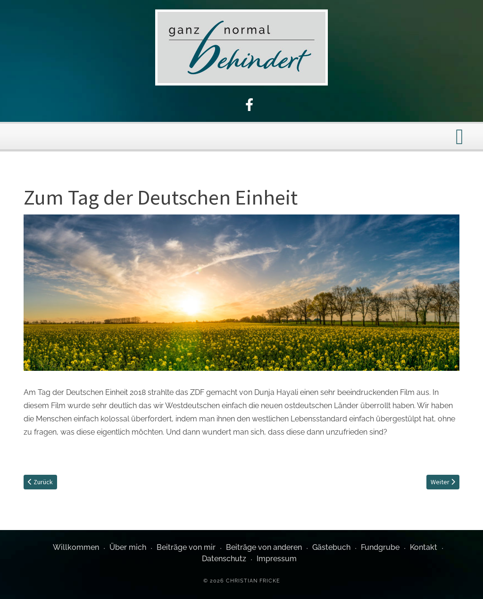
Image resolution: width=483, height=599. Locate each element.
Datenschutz (224, 558)
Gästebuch (331, 547)
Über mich (127, 547)
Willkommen (76, 547)
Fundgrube (380, 547)
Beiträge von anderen (264, 547)
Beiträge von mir (186, 547)
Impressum (277, 558)
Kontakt (423, 547)
